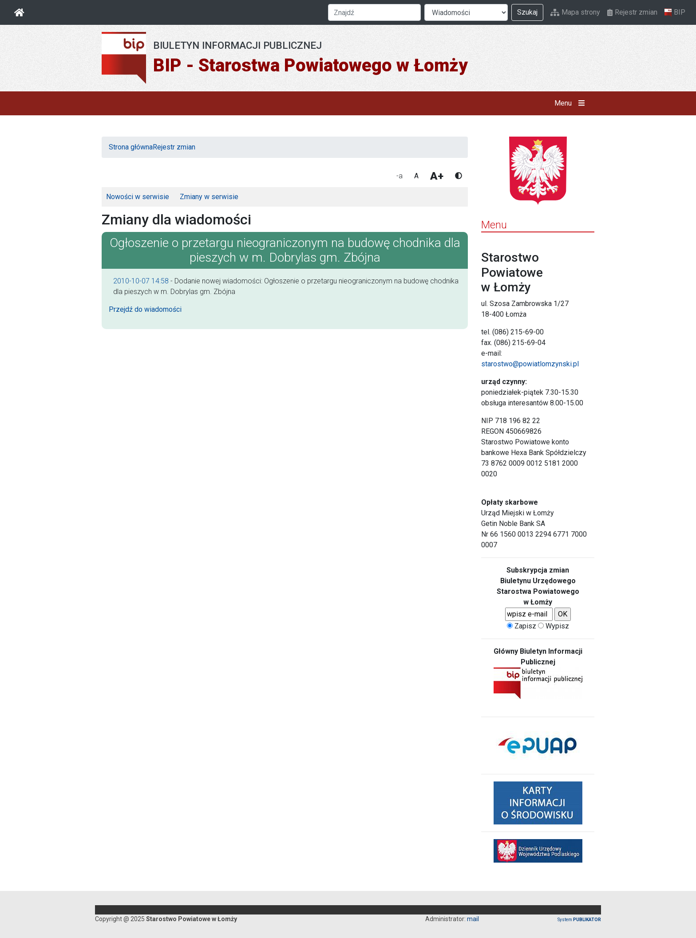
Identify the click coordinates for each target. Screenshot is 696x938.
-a (399, 176)
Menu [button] (571, 103)
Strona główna (131, 147)
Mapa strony (575, 12)
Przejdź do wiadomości (145, 309)
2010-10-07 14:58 (141, 281)
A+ (436, 176)
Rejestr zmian (632, 12)
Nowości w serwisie (137, 196)
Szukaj (527, 12)
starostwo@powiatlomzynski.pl (530, 364)
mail (473, 918)
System (579, 919)
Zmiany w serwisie (209, 196)
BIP (674, 12)
